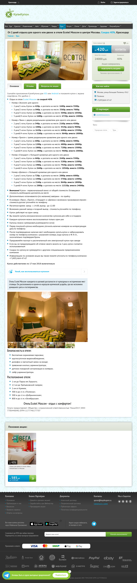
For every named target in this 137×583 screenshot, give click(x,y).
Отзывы (30, 86)
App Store (36, 524)
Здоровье (104, 26)
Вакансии (10, 506)
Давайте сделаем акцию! (40, 500)
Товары (55, 26)
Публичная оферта (68, 506)
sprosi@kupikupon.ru (102, 500)
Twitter (126, 501)
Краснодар (12, 2)
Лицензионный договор (71, 503)
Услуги (70, 26)
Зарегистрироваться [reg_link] (121, 2)
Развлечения (28, 26)
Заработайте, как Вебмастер (41, 503)
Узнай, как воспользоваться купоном (32, 271)
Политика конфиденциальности (74, 509)
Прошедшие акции (37, 506)
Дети (84, 26)
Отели (78, 26)
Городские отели (101, 130)
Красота (17, 26)
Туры (62, 26)
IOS (46, 93)
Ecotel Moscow (30, 99)
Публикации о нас (14, 503)
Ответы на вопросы (14, 513)
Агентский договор (69, 500)
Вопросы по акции (49, 86)
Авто (37, 26)
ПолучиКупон (115, 26)
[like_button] (124, 43)
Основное (14, 86)
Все (6, 26)
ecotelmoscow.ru (103, 115)
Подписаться (60, 575)
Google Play (51, 524)
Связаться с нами (101, 503)
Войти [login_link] (103, 2)
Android (55, 93)
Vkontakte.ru (123, 501)
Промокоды (93, 26)
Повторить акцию (110, 68)
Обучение (45, 26)
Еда (11, 26)
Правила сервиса (13, 509)
